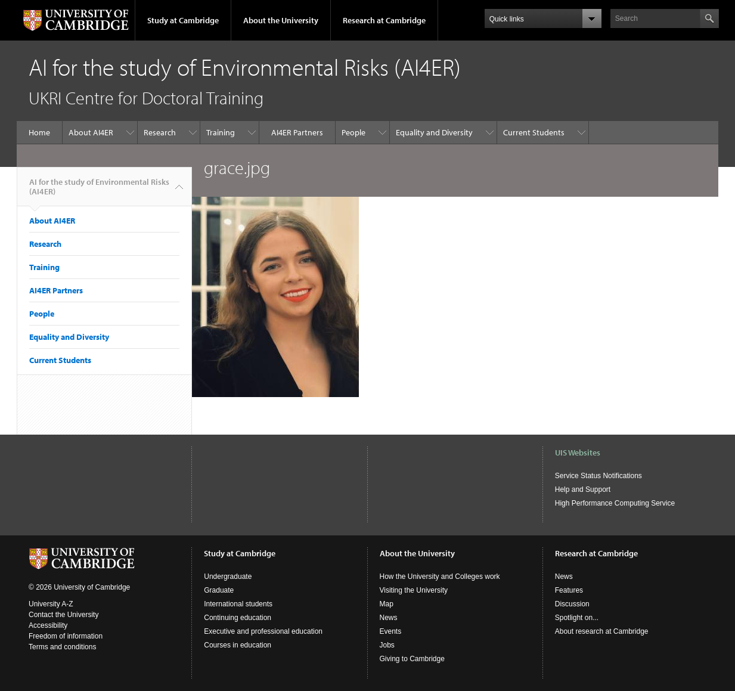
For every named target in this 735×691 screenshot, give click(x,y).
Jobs (387, 645)
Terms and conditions (62, 647)
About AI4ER (91, 132)
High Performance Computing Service (615, 503)
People (353, 132)
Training (220, 132)
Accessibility (48, 625)
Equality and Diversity (434, 132)
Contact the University (63, 615)
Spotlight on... (576, 617)
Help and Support (582, 489)
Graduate (219, 590)
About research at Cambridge (602, 631)
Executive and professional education (263, 631)
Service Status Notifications (598, 476)
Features (569, 590)
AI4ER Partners (297, 132)
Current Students (534, 132)
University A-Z (51, 604)
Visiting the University (414, 590)
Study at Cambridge (183, 20)
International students (238, 604)
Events (391, 631)
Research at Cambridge (384, 20)
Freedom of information (66, 636)
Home (39, 132)
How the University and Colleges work (440, 576)
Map (386, 604)
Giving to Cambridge (412, 659)
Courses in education (237, 645)
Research (160, 132)
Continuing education (237, 617)
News (389, 617)
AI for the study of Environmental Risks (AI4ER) (99, 191)
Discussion (572, 604)
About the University (280, 20)
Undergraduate (228, 576)
